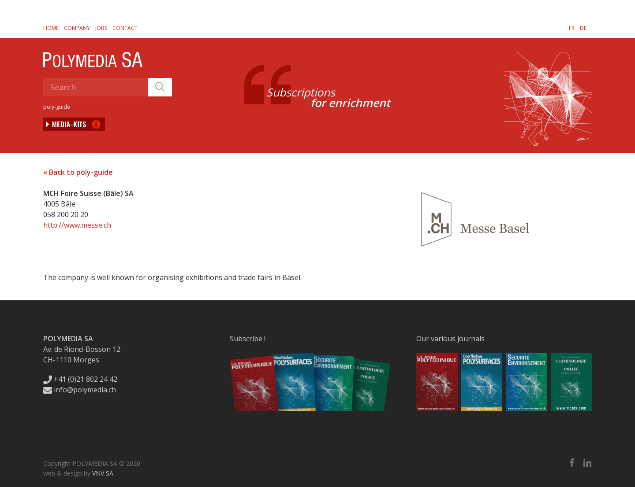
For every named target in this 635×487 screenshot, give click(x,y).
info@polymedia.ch (79, 390)
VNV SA (102, 473)
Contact (125, 28)
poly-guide (56, 107)
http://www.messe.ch (77, 225)
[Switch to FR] (572, 28)
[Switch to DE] (583, 28)
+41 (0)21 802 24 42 (80, 379)
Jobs (101, 28)
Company (77, 28)
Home (51, 28)
